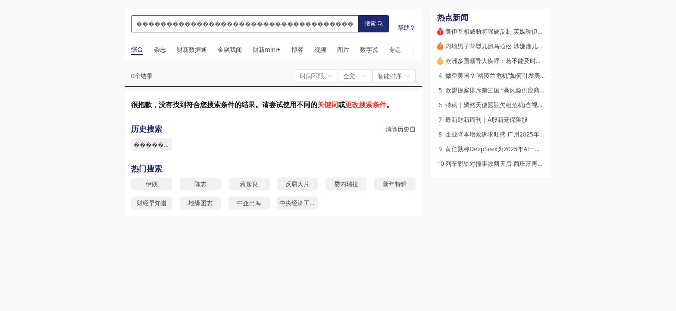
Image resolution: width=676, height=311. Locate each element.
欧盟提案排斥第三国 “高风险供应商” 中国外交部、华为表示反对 (530, 90)
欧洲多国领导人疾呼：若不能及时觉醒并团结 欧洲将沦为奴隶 (527, 61)
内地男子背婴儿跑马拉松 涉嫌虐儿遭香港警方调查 (512, 46)
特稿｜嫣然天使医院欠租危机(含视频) (495, 105)
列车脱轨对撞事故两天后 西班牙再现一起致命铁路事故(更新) (526, 163)
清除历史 (400, 129)
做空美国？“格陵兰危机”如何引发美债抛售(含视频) (512, 75)
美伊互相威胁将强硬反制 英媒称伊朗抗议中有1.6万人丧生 (522, 31)
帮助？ (406, 27)
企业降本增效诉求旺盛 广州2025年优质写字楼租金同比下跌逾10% (534, 134)
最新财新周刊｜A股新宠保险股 (486, 119)
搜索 (374, 23)
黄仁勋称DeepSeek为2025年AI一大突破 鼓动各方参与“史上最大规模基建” (544, 149)
